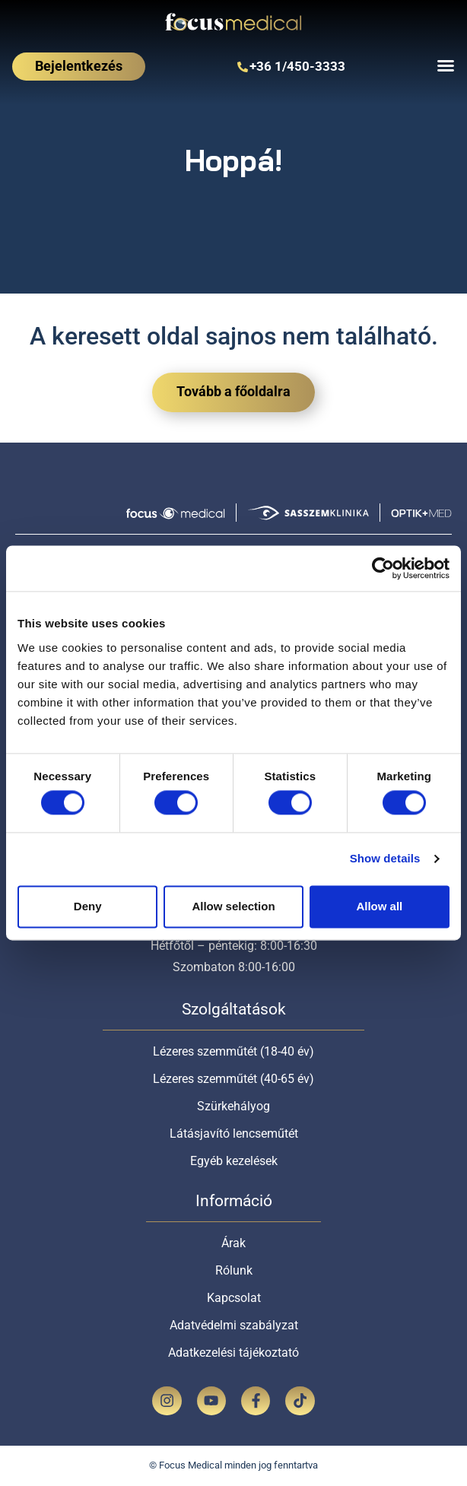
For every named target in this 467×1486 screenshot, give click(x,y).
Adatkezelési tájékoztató (233, 1352)
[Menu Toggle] (446, 65)
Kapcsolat (234, 1298)
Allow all (379, 906)
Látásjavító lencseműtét (234, 1133)
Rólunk (234, 1270)
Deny (88, 906)
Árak (233, 1243)
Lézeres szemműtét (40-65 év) (233, 1079)
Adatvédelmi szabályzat (234, 1325)
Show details (385, 859)
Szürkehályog (233, 1106)
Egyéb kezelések (234, 1161)
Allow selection (233, 906)
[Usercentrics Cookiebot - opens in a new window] (383, 568)
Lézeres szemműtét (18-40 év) (233, 1051)
